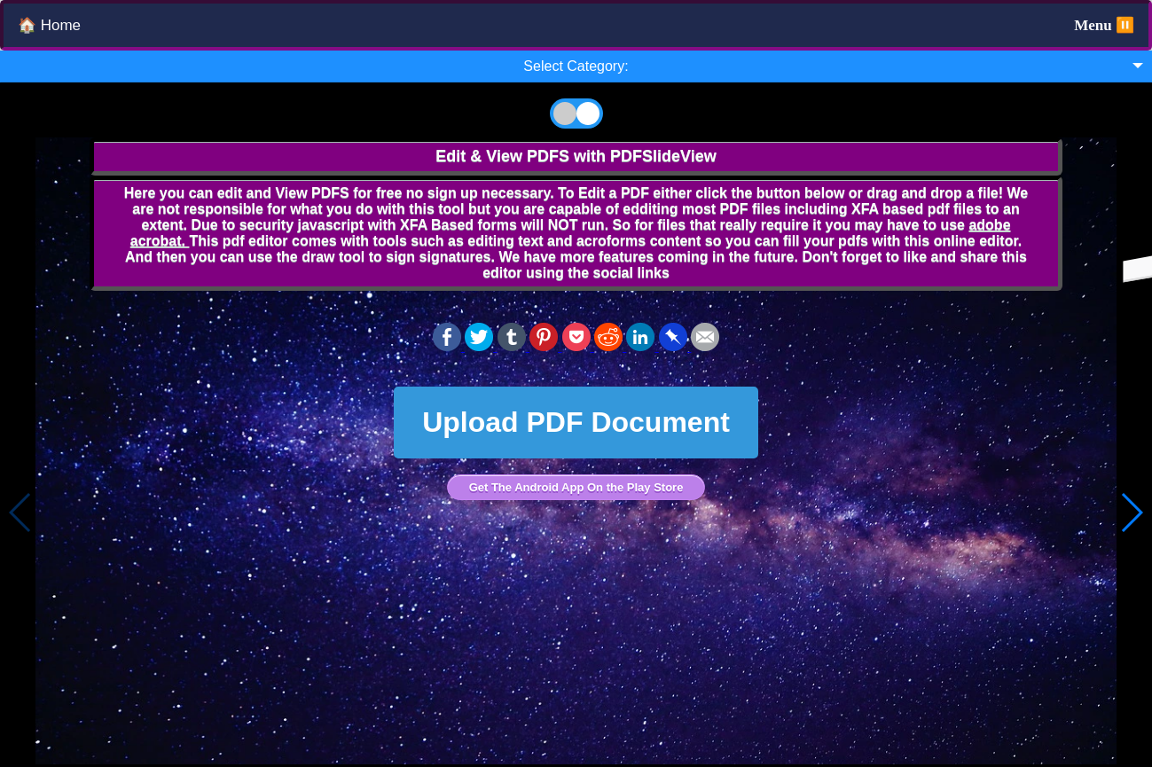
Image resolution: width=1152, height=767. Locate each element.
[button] (1131, 512)
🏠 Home (49, 25)
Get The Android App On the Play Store (576, 487)
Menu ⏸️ (1104, 25)
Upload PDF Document (576, 422)
